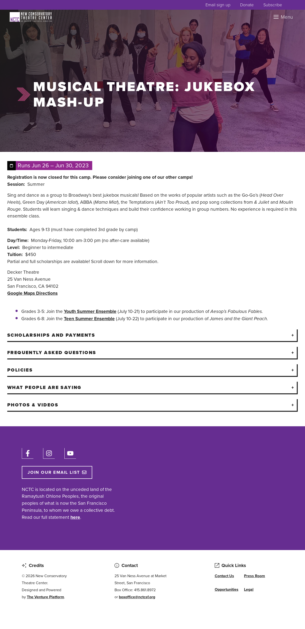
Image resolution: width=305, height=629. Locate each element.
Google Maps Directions (32, 293)
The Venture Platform (45, 597)
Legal (248, 589)
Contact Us (224, 576)
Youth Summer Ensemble (90, 311)
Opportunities (226, 589)
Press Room (254, 576)
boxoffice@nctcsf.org (137, 597)
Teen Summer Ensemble (89, 318)
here (75, 517)
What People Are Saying (44, 387)
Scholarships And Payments (51, 335)
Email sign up (218, 5)
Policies (20, 369)
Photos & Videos (32, 404)
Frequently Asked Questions (51, 352)
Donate (247, 5)
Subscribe (272, 5)
